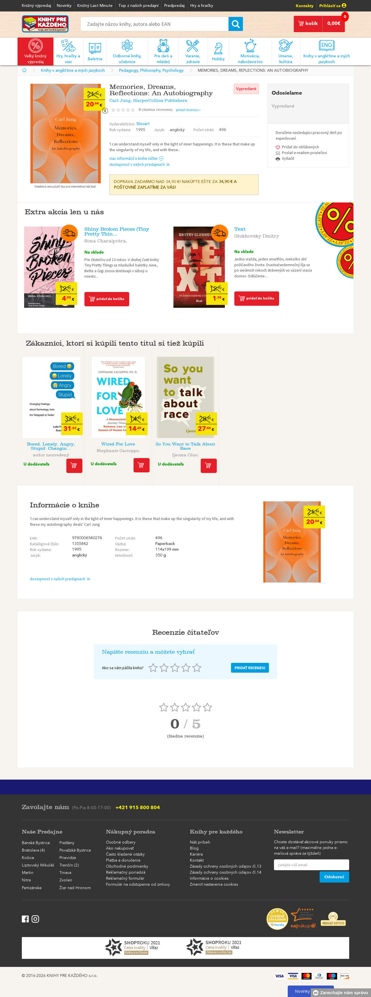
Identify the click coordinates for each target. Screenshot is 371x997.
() (157, 110)
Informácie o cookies (209, 879)
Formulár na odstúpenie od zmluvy (138, 885)
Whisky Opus (320, 444)
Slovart (143, 124)
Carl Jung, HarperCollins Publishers (148, 99)
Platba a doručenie (123, 860)
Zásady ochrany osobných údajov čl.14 (225, 873)
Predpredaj (174, 6)
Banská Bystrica (36, 843)
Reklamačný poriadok (126, 873)
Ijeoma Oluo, (185, 454)
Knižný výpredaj (36, 6)
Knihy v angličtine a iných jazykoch (73, 71)
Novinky (64, 6)
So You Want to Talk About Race (185, 446)
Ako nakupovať (120, 848)
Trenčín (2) (69, 865)
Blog (194, 848)
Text (240, 229)
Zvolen (65, 880)
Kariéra (196, 854)
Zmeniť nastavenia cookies (214, 885)
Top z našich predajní (138, 6)
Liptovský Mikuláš (38, 865)
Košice (28, 858)
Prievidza (67, 858)
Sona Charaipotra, (105, 239)
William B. (252, 449)
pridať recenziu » (188, 110)
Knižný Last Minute (95, 6)
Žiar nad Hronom (75, 888)
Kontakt (197, 860)
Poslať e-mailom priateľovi (304, 152)
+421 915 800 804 (137, 807)
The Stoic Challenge (253, 444)
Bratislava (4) (33, 850)
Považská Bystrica (75, 850)
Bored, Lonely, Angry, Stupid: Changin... (51, 446)
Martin (27, 873)
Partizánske (32, 888)
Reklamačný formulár (125, 879)
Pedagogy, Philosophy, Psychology (151, 71)
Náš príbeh (200, 842)
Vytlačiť (288, 158)
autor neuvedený (51, 454)
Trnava (65, 873)
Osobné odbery (121, 842)
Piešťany (66, 843)
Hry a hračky (201, 6)
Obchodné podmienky (127, 866)
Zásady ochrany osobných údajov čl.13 (225, 866)
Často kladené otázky (125, 854)
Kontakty (305, 5)
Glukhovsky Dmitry (256, 234)
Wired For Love (118, 444)
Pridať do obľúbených (300, 146)
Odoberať (334, 877)
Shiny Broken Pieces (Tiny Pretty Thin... (116, 231)
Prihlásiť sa (332, 5)
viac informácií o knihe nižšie (136, 158)
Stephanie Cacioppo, (118, 449)
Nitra (26, 880)
